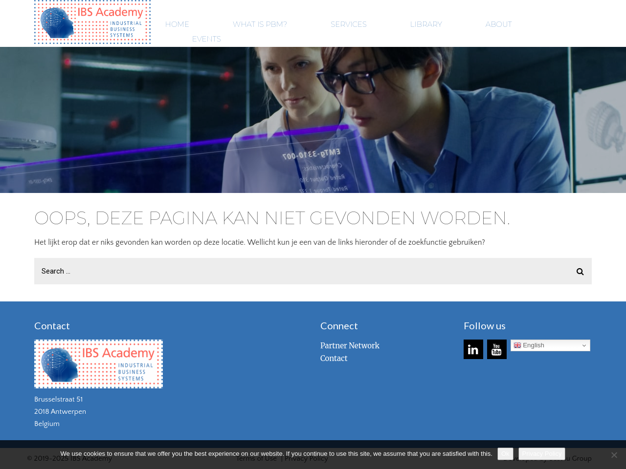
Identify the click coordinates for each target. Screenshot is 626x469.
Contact (334, 358)
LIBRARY (426, 24)
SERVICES (348, 24)
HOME (177, 24)
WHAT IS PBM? (260, 24)
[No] (614, 455)
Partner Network (350, 345)
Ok (505, 453)
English (529, 345)
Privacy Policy (542, 453)
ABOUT (499, 24)
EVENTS (206, 38)
